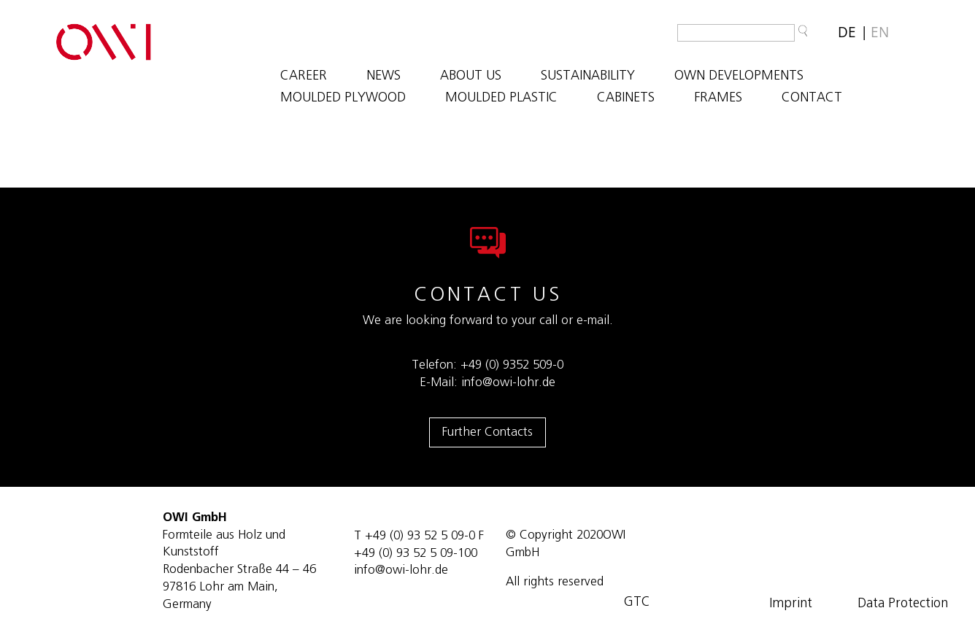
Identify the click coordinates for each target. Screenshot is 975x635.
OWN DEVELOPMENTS (738, 76)
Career (303, 76)
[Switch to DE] (847, 32)
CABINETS (626, 98)
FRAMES (718, 98)
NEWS (383, 76)
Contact (812, 98)
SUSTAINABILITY (588, 76)
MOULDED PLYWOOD (343, 98)
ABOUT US (470, 76)
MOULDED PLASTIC (501, 98)
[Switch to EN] (879, 32)
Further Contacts (487, 432)
